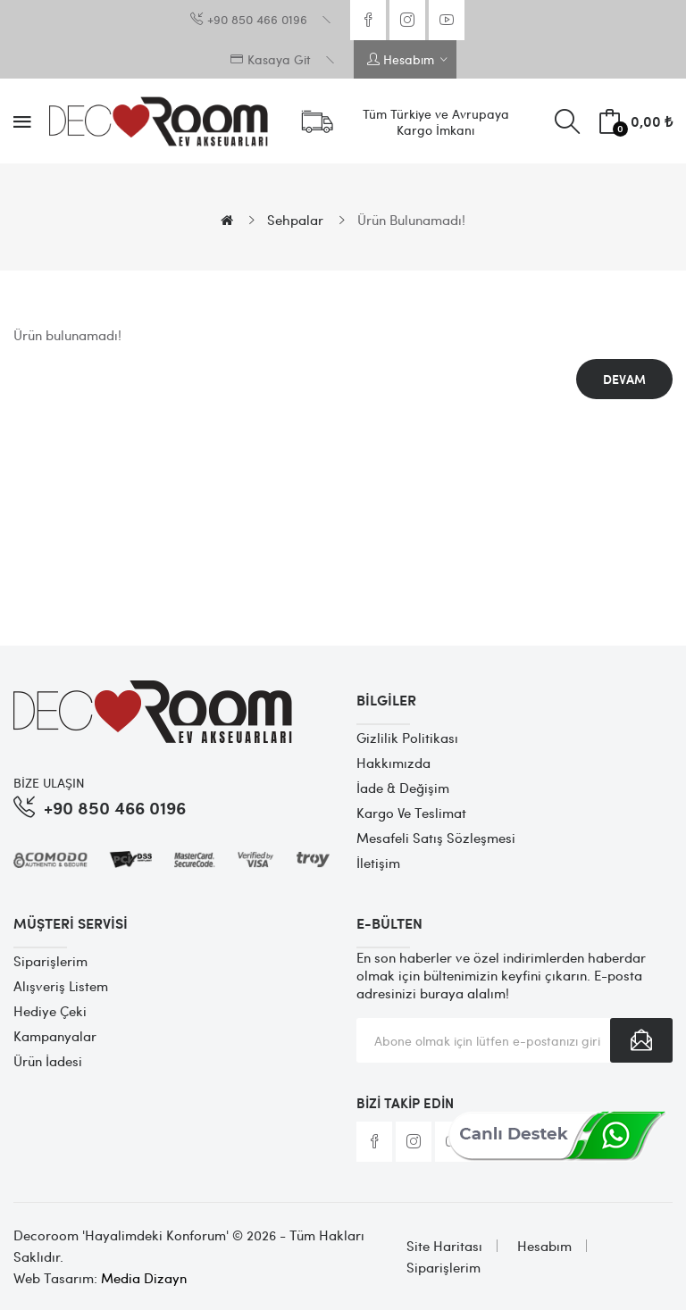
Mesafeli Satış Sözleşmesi (435, 837)
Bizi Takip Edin (405, 1103)
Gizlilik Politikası (407, 737)
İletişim (378, 862)
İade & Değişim (402, 787)
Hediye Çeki (50, 1011)
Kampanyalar (54, 1036)
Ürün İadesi (47, 1061)
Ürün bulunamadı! (411, 219)
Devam (624, 379)
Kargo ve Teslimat (411, 812)
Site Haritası (444, 1246)
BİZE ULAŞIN (49, 782)
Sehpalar (295, 219)
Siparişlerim (50, 961)
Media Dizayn (144, 1278)
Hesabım (544, 1246)
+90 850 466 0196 (115, 807)
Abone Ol (641, 1040)
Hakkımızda (393, 762)
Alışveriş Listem (60, 986)
